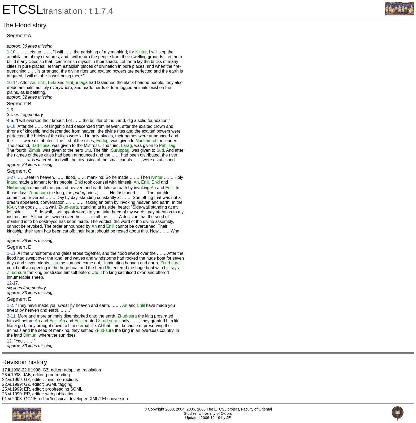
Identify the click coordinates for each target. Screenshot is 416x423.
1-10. (11, 52)
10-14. (13, 82)
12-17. (13, 283)
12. (10, 341)
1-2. (10, 305)
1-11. (11, 253)
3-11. (11, 316)
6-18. (11, 126)
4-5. (10, 120)
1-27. (11, 177)
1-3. (10, 110)
